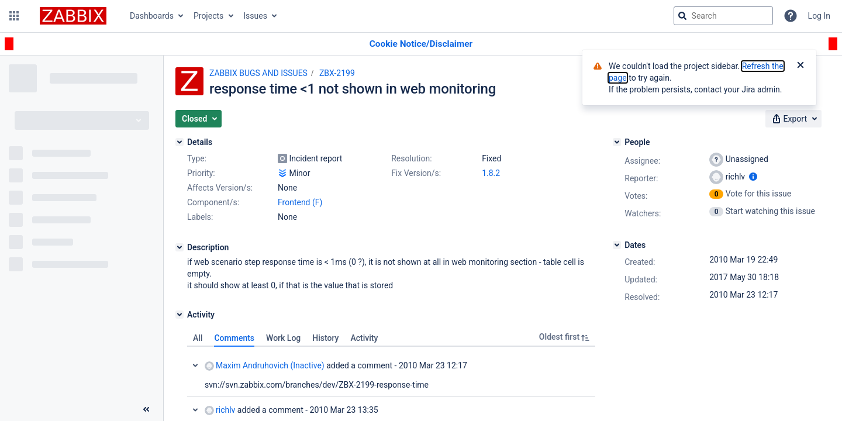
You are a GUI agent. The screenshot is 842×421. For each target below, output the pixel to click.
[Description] (179, 247)
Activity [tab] (364, 338)
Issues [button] (255, 15)
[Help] (790, 15)
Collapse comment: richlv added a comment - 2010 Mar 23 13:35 (195, 410)
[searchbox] (723, 15)
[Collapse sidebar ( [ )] (146, 409)
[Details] (179, 142)
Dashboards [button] (152, 15)
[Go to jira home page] (73, 15)
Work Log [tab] (283, 338)
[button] (14, 15)
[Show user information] (753, 176)
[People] (617, 142)
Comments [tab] (234, 338)
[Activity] (179, 314)
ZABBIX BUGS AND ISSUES (258, 73)
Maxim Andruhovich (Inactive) (265, 366)
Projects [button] (208, 15)
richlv (220, 410)
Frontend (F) (300, 202)
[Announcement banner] (421, 44)
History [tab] (325, 338)
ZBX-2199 (337, 73)
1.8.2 (491, 173)
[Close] (800, 66)
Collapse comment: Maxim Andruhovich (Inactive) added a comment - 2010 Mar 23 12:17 (195, 365)
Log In (819, 15)
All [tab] (197, 338)
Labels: (200, 217)
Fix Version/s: (416, 173)
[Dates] (617, 245)
